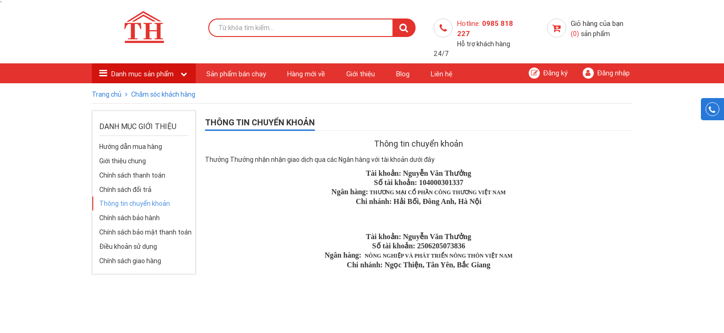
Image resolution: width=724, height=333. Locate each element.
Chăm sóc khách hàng (163, 94)
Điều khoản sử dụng (128, 246)
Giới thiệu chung (122, 161)
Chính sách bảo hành (129, 218)
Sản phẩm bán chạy (236, 73)
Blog (403, 73)
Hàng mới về (306, 73)
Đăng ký (548, 73)
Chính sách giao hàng (130, 261)
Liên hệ (441, 73)
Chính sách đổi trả (125, 189)
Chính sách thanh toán (132, 175)
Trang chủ (107, 94)
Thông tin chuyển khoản (134, 203)
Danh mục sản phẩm (143, 73)
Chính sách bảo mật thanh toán (145, 232)
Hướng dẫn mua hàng (130, 146)
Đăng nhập (606, 73)
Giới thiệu (360, 73)
